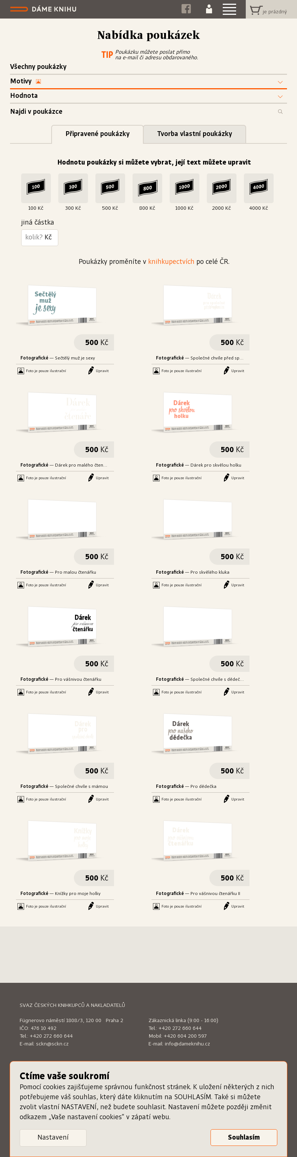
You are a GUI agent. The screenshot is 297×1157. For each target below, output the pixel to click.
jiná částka (37, 222)
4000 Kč (258, 208)
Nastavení (53, 1137)
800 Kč (147, 208)
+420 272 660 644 (51, 1036)
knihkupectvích (171, 262)
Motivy (26, 81)
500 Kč (110, 208)
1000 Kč (184, 208)
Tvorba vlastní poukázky (194, 134)
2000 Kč (221, 208)
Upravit (102, 371)
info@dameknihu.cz (187, 1044)
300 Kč (73, 208)
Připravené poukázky (97, 134)
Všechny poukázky (38, 67)
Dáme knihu (44, 9)
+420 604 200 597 (185, 1036)
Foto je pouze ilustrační (46, 371)
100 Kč (35, 208)
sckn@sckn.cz (52, 1044)
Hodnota (24, 96)
